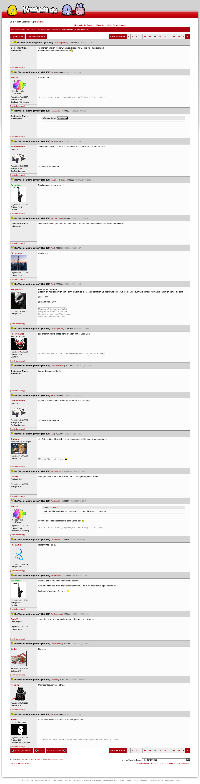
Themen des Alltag (38, 29)
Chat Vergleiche (156, 780)
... (140, 36)
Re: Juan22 (55, 501)
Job (178, 780)
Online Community (140, 780)
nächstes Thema (56, 750)
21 (145, 36)
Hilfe (109, 25)
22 (150, 36)
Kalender (100, 25)
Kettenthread (54, 29)
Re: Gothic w (56, 471)
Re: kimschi (55, 111)
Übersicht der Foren (83, 25)
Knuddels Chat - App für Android (48, 780)
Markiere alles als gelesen (20, 763)
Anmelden (39, 22)
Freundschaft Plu (110, 780)
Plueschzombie (57, 759)
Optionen (17, 36)
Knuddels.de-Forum (19, 29)
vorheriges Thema (21, 750)
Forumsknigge (119, 25)
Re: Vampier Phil (57, 329)
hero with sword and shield (40, 759)
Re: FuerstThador (57, 366)
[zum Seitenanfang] (17, 67)
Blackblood (26, 759)
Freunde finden (94, 780)
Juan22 (55, 508)
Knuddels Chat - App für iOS (75, 780)
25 (164, 36)
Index (39, 750)
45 (174, 36)
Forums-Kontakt (142, 763)
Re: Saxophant (56, 218)
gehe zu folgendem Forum (131, 760)
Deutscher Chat (27, 780)
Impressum (169, 780)
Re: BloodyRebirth (61, 43)
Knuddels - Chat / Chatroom (162, 763)
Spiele (121, 780)
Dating (128, 780)
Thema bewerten (36, 36)
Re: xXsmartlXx (56, 575)
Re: (52, 72)
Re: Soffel (54, 680)
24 (159, 36)
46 (179, 36)
